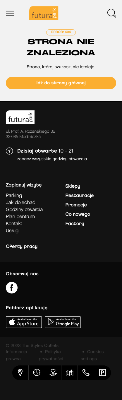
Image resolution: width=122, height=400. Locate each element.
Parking (14, 196)
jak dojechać (20, 203)
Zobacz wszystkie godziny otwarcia (52, 159)
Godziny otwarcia (24, 210)
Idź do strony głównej (61, 83)
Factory (74, 224)
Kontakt (14, 224)
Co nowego (77, 214)
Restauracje (79, 196)
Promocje (76, 205)
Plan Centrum (20, 217)
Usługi (12, 231)
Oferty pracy (21, 247)
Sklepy (72, 186)
